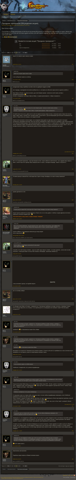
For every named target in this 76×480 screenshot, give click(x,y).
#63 (72, 98)
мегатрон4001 (22, 171)
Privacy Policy (72, 477)
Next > (26, 52)
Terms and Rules (66, 477)
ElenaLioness (18, 237)
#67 (72, 199)
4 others (30, 301)
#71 (72, 286)
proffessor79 (15, 171)
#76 (72, 370)
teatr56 (4, 65)
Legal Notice (65, 475)
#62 (72, 79)
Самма (4, 169)
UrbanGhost (15, 202)
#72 (72, 298)
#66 (72, 184)
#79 (72, 445)
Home (72, 475)
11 (23, 52)
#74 (72, 332)
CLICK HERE (8, 35)
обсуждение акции (13, 37)
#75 (72, 354)
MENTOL (22, 25)
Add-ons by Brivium (12, 478)
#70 (72, 253)
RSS (74, 475)
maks (4, 315)
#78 (72, 430)
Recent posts (5, 17)
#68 (72, 218)
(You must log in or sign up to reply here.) (66, 466)
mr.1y (4, 80)
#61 (72, 64)
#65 (72, 169)
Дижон (4, 200)
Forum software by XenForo (11, 477)
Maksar (26, 202)
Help (69, 475)
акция (6, 37)
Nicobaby (5, 185)
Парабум (19, 100)
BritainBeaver (20, 155)
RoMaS (4, 345)
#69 (72, 235)
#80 (72, 459)
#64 (72, 153)
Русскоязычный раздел (11, 25)
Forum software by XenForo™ (32, 477)
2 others (27, 237)
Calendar (12, 14)
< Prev (8, 52)
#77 (72, 406)
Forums (6, 14)
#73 (72, 314)
